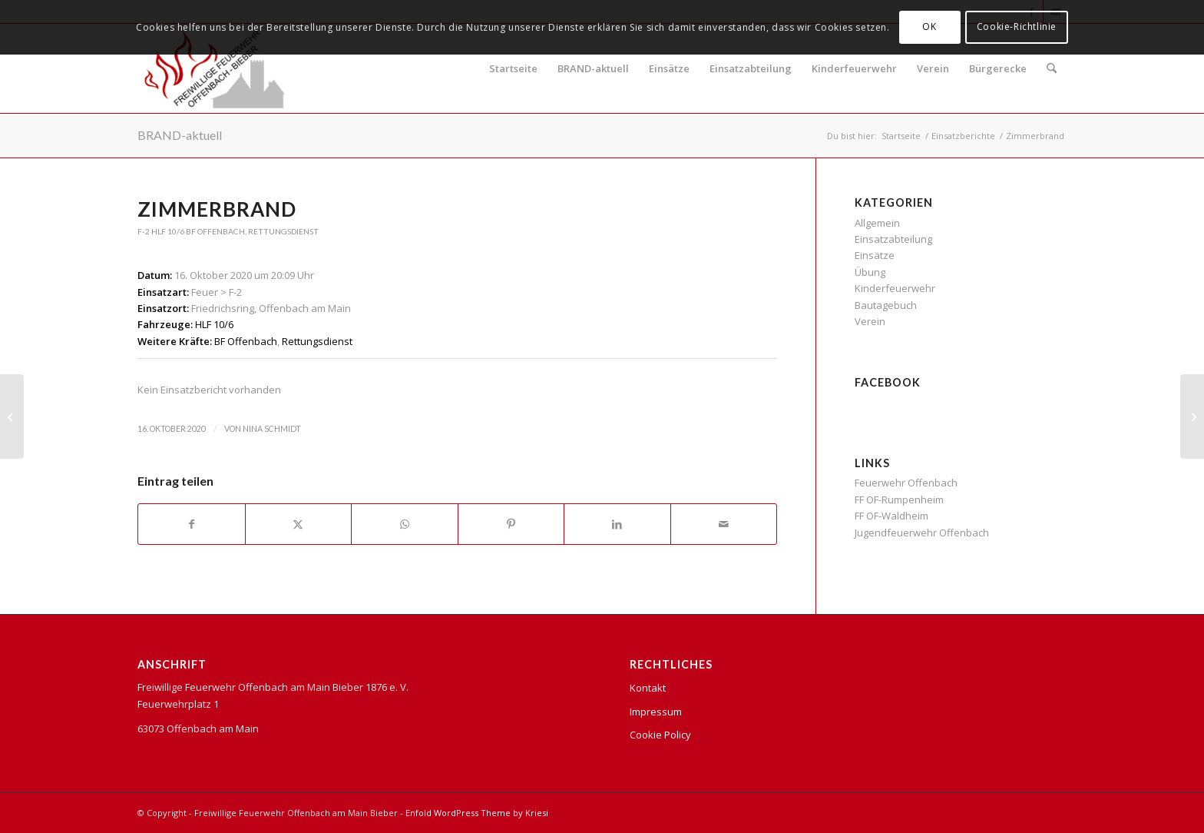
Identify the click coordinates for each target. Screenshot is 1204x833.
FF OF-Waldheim (891, 516)
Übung (870, 272)
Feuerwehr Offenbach (906, 483)
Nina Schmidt (272, 428)
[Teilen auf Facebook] (191, 524)
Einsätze (669, 68)
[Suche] (1052, 68)
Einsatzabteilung (751, 68)
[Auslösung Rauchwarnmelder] (12, 416)
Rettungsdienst (283, 231)
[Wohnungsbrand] (1192, 416)
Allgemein (877, 223)
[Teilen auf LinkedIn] (617, 524)
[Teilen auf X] (299, 524)
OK (929, 26)
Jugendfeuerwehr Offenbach (922, 532)
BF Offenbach (215, 231)
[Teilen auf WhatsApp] (405, 524)
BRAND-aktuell (593, 68)
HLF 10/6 (167, 231)
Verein (933, 68)
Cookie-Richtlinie (1017, 26)
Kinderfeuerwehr (854, 68)
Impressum (656, 712)
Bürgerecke (998, 68)
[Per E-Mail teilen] (724, 524)
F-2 (143, 231)
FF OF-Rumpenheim (899, 499)
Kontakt (648, 688)
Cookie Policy (660, 735)
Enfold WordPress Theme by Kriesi (476, 812)
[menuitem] (1052, 68)
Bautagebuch (886, 305)
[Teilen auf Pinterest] (511, 524)
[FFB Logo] (214, 68)
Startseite (513, 68)
